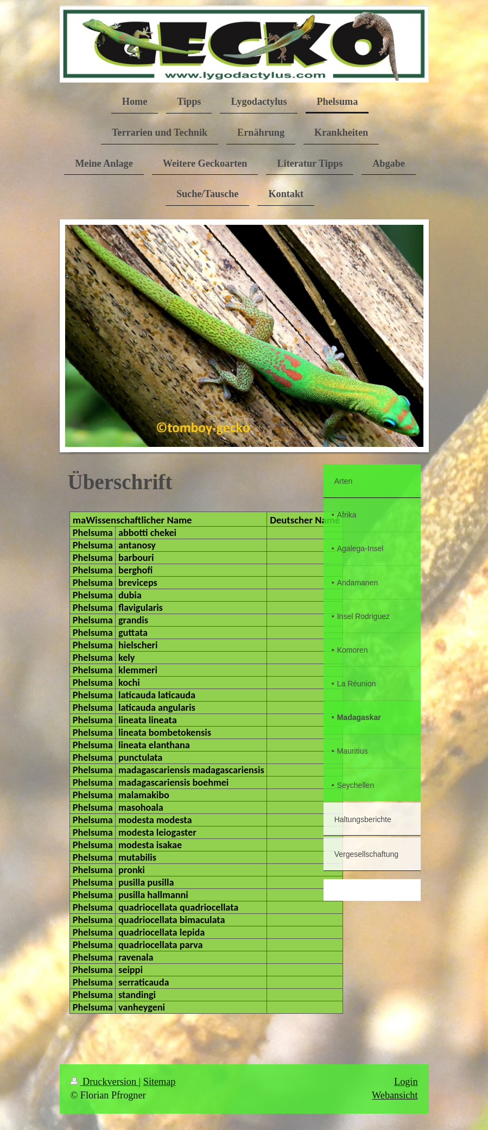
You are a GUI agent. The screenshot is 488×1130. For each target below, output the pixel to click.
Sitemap (159, 1081)
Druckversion (105, 1081)
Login (405, 1081)
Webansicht (394, 1095)
